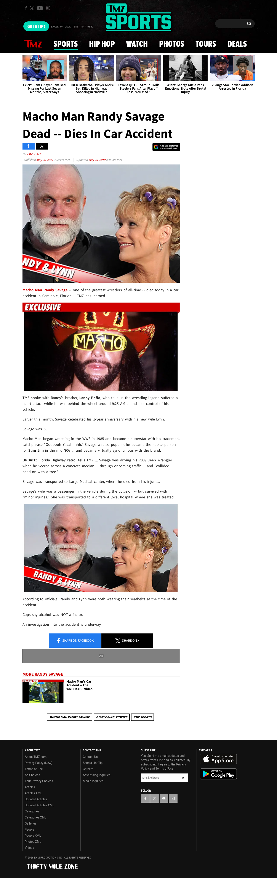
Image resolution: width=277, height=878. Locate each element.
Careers (88, 769)
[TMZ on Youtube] (40, 8)
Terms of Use (34, 769)
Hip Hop (102, 44)
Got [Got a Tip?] (36, 26)
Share (75, 640)
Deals (237, 44)
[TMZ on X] (32, 8)
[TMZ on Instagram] (48, 8)
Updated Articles (36, 799)
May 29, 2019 (97, 160)
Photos (171, 44)
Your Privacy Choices (39, 781)
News (33, 44)
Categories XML (35, 817)
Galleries (31, 823)
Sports (66, 44)
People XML (33, 835)
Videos (29, 847)
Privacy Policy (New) (38, 763)
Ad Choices (32, 775)
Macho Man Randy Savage (69, 717)
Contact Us (90, 757)
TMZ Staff (34, 154)
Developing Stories (111, 717)
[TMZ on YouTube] (164, 798)
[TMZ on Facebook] (26, 8)
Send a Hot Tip (92, 763)
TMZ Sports (142, 717)
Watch (137, 44)
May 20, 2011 (45, 160)
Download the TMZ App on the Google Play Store (218, 774)
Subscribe (183, 777)
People (29, 829)
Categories (32, 811)
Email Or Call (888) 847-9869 (72, 26)
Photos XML (33, 841)
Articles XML (33, 793)
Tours (205, 44)
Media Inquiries (93, 781)
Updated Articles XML (39, 805)
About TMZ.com (36, 757)
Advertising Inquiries (96, 775)
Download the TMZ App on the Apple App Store (218, 759)
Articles (30, 787)
